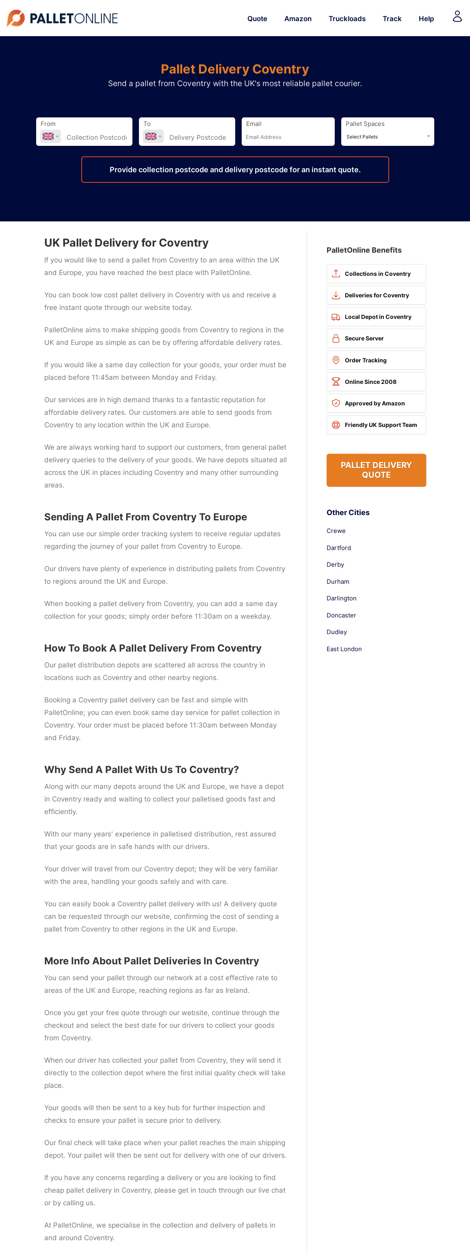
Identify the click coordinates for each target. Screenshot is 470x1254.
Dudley (337, 632)
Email (254, 124)
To (147, 124)
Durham (338, 581)
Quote (257, 18)
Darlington (342, 598)
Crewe (336, 531)
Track (392, 18)
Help (426, 18)
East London (344, 649)
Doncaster (341, 615)
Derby (335, 564)
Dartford (339, 548)
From (48, 124)
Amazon (298, 18)
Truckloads (347, 18)
